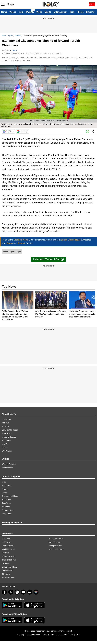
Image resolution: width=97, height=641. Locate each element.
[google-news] (36, 592)
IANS (15, 50)
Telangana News (55, 546)
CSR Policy (62, 635)
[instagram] (17, 592)
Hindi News (6, 440)
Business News (8, 510)
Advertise (5, 426)
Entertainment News (10, 496)
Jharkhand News (8, 549)
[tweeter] (10, 592)
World (39, 12)
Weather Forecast (9, 464)
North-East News (8, 556)
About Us (5, 423)
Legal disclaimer (34, 635)
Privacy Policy (48, 635)
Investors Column (9, 437)
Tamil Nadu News (9, 560)
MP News (5, 553)
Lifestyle (90, 12)
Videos (12, 12)
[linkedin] (29, 592)
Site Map (20, 635)
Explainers (6, 507)
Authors (5, 448)
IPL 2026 (30, 12)
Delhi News (6, 542)
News (4, 36)
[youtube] (23, 592)
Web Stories (6, 451)
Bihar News (6, 539)
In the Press (6, 433)
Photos (80, 12)
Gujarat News (7, 570)
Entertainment (60, 12)
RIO (71, 635)
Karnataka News (8, 578)
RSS (78, 635)
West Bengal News (55, 549)
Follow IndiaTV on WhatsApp (48, 259)
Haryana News (8, 546)
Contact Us (6, 419)
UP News (5, 563)
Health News (7, 514)
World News (6, 485)
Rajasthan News (54, 542)
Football (18, 36)
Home (4, 12)
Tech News (6, 503)
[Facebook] (4, 592)
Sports (48, 12)
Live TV (5, 444)
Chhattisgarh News (9, 567)
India (21, 12)
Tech (72, 12)
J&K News (6, 574)
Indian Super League (12, 252)
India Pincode (7, 468)
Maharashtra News (55, 539)
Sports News (7, 500)
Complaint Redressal (10, 430)
